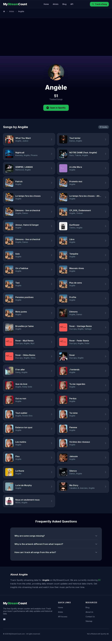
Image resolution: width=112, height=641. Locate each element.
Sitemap (89, 621)
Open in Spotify (56, 107)
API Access (62, 616)
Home (46, 4)
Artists (55, 4)
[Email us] (4, 619)
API (71, 4)
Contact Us (90, 616)
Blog (64, 4)
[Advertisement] (56, 37)
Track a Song (99, 4)
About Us (89, 612)
